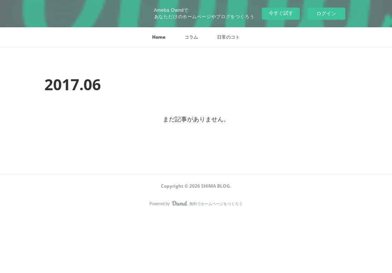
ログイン (326, 13)
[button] (159, 37)
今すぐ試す (281, 13)
